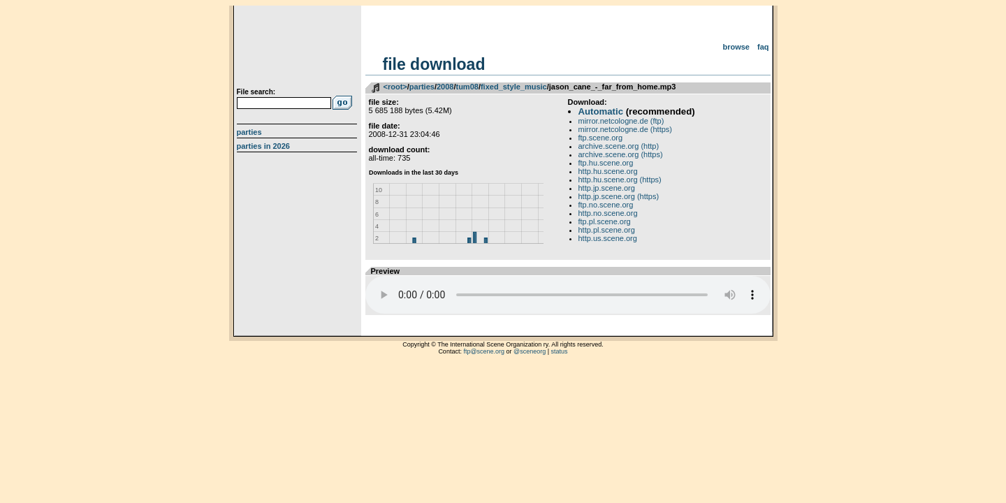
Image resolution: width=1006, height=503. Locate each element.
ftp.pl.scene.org (604, 221)
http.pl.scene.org (606, 230)
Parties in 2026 (263, 146)
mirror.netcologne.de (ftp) (621, 121)
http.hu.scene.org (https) (620, 179)
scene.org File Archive (298, 48)
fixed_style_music (514, 86)
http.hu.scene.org (608, 171)
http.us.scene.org (607, 238)
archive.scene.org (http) (618, 146)
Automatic (600, 111)
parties (422, 86)
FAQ (763, 47)
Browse (736, 47)
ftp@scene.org (483, 351)
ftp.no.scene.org (606, 205)
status (559, 351)
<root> (395, 86)
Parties (249, 132)
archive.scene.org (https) (620, 154)
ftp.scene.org (600, 137)
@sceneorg (529, 351)
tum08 (466, 86)
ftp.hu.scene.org (606, 163)
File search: (256, 92)
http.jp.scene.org (606, 188)
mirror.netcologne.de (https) (625, 129)
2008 (445, 86)
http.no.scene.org (608, 213)
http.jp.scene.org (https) (618, 196)
